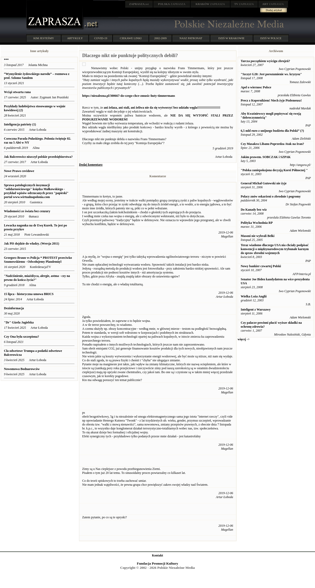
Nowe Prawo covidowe (19, 171)
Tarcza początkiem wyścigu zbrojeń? (265, 61)
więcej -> (244, 339)
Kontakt (157, 555)
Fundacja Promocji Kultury (157, 563)
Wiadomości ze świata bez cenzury (27, 211)
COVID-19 (100, 38)
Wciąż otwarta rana (17, 92)
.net (139, 4)
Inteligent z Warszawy (256, 309)
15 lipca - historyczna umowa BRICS (29, 294)
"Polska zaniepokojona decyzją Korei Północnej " (274, 170)
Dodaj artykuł (274, 10)
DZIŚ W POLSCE (270, 38)
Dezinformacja (14, 308)
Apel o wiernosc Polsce (256, 87)
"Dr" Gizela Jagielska (19, 322)
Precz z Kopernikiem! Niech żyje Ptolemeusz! (271, 100)
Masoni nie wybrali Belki (257, 236)
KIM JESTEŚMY (43, 38)
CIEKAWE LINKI (131, 38)
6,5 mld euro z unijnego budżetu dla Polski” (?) (272, 131)
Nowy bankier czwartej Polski (261, 266)
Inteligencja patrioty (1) (20, 124)
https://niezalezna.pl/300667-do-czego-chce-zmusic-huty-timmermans (128, 96)
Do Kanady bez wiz (254, 209)
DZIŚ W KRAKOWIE (231, 38)
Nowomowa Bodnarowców (22, 369)
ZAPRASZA (172, 4)
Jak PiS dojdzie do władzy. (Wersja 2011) (31, 243)
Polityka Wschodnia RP (257, 223)
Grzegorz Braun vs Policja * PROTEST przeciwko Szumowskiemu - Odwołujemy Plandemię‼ (38, 259)
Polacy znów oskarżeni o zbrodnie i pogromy (271, 196)
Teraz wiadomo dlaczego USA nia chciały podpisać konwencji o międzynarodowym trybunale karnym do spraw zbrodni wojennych (275, 249)
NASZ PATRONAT (191, 38)
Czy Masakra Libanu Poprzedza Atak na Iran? (272, 144)
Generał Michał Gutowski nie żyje (264, 183)
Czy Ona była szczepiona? (21, 336)
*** (6, 60)
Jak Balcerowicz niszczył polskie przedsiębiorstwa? (38, 157)
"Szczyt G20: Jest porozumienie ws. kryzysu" (271, 74)
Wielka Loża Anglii (253, 296)
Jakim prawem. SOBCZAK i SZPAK (266, 157)
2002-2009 (160, 38)
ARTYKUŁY (75, 38)
